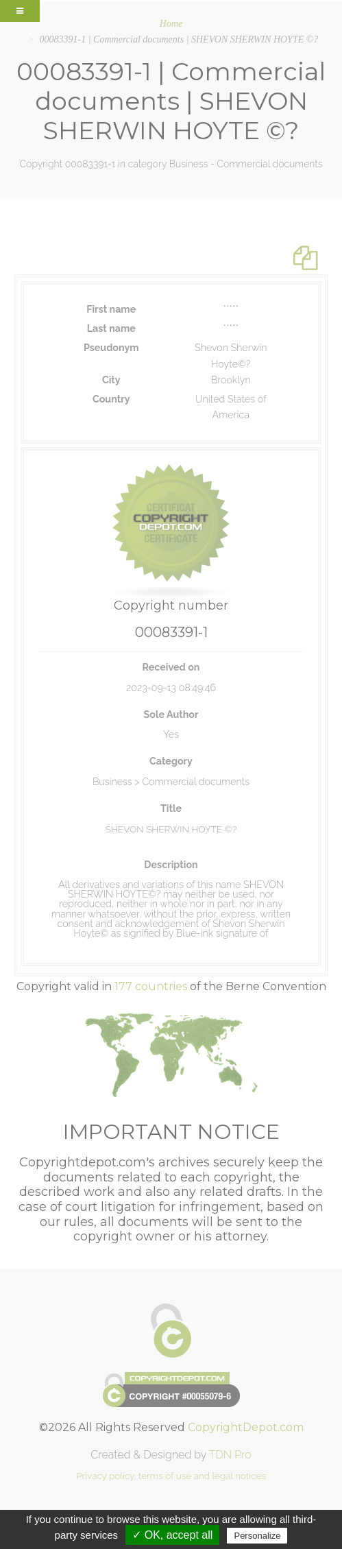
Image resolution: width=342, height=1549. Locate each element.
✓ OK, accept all (172, 1535)
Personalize (257, 1535)
